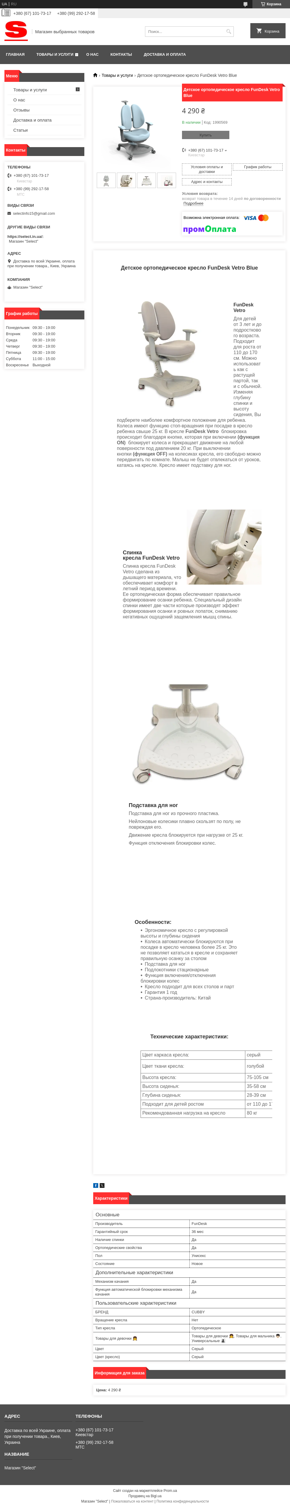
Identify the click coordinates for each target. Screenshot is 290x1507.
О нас (92, 54)
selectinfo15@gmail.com (34, 213)
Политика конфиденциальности (183, 1501)
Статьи (20, 130)
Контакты (121, 54)
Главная (15, 54)
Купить (205, 135)
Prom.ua (170, 1491)
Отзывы (21, 109)
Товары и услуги (54, 54)
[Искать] (228, 31)
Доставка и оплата (165, 54)
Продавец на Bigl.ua (145, 1496)
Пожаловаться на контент (132, 1501)
